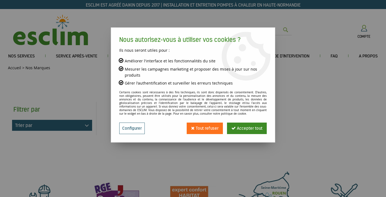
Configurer (132, 128)
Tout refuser (204, 128)
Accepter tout (246, 128)
